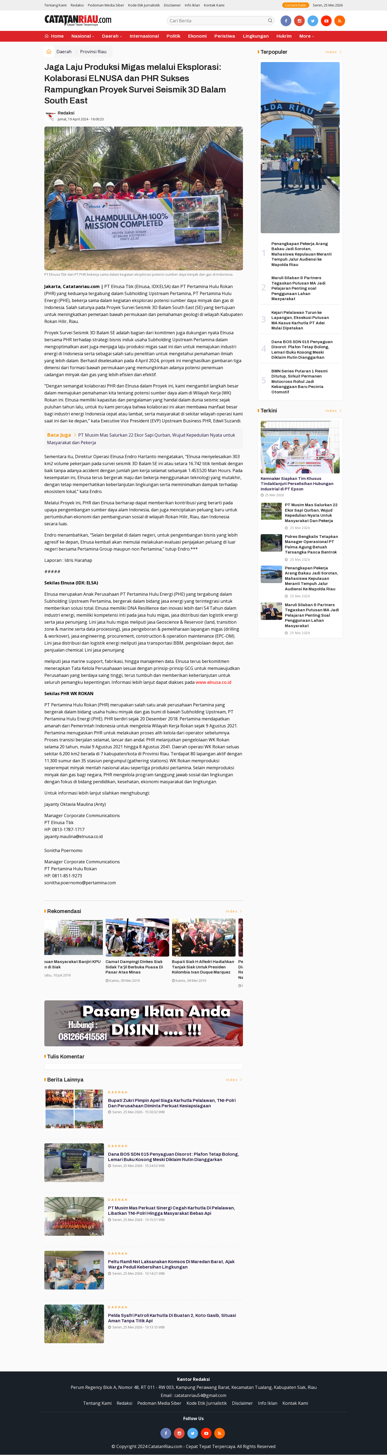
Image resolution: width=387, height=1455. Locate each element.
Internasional (144, 36)
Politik (173, 36)
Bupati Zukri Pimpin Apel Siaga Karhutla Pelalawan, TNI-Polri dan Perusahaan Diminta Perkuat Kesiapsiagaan (173, 1105)
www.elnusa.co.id (213, 682)
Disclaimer (172, 5)
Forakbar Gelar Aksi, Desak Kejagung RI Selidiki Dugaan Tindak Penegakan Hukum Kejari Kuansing (76, 970)
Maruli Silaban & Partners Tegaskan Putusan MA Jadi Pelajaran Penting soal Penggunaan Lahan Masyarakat (298, 288)
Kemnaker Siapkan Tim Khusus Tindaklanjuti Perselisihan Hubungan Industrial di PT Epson (297, 483)
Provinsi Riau (93, 52)
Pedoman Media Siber (106, 5)
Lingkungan (256, 36)
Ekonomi (197, 36)
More (305, 36)
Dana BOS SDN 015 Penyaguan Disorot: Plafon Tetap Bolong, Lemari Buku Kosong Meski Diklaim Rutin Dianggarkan (175, 1159)
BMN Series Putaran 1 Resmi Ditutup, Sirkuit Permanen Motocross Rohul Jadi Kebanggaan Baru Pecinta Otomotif (299, 381)
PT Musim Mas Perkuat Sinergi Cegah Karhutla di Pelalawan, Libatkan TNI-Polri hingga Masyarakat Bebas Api (173, 1213)
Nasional (81, 36)
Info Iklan (192, 5)
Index (234, 911)
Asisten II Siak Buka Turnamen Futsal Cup (141, 964)
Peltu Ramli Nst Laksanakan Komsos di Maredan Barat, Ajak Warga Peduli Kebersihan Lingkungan (172, 1266)
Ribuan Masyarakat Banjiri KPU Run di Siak (208, 964)
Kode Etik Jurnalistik (144, 5)
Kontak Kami (214, 5)
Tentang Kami (55, 5)
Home (54, 36)
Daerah (110, 36)
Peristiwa (224, 36)
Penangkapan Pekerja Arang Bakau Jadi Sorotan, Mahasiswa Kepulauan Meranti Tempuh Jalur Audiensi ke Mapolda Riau (301, 254)
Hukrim (284, 36)
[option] (77, 955)
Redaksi (77, 5)
